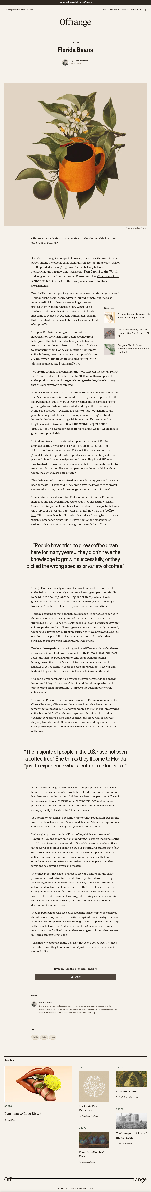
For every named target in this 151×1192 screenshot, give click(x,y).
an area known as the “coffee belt (95, 507)
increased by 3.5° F (42, 618)
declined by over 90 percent (90, 395)
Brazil (55, 362)
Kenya (68, 362)
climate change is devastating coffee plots (75, 357)
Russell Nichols (88, 1150)
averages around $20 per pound (68, 842)
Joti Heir (10, 1113)
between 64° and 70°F (81, 520)
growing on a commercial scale (76, 795)
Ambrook (75, 1184)
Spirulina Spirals (126, 1085)
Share (75, 971)
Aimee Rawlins (125, 1136)
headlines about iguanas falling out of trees (60, 592)
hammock (68, 885)
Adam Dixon (141, 228)
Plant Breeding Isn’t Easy (94, 1145)
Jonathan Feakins (89, 1109)
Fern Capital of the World (99, 271)
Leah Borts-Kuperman (128, 1090)
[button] (145, 10)
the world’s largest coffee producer (94, 421)
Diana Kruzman (81, 61)
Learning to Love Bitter (29, 1107)
